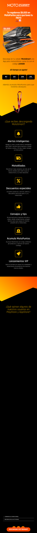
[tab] (18, 516)
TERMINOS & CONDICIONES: (11, 516)
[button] (18, 530)
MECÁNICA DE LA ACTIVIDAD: (12, 519)
